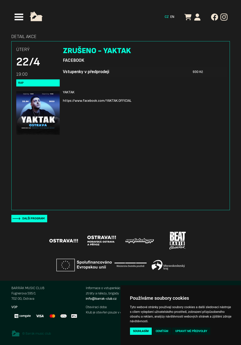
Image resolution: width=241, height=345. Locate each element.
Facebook (73, 60)
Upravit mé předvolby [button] (191, 331)
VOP (14, 307)
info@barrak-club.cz (101, 299)
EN (172, 17)
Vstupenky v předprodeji (86, 71)
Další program (33, 218)
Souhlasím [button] (141, 331)
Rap (21, 83)
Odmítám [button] (162, 331)
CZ (167, 17)
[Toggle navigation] (19, 17)
